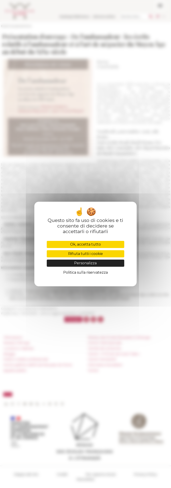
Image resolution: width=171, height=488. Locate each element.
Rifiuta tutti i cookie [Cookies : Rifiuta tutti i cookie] (85, 254)
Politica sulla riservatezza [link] (85, 272)
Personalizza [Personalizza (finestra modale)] (85, 263)
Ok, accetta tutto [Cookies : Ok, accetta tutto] (85, 244)
